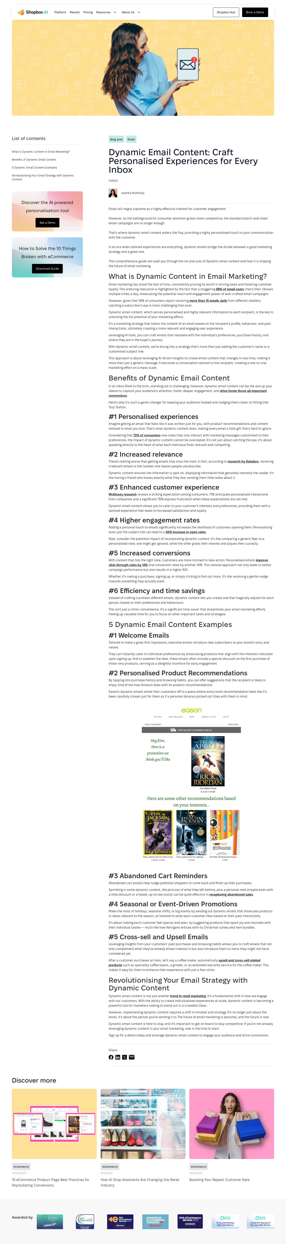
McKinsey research (123, 494)
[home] (33, 12)
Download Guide (47, 268)
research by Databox (243, 461)
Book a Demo (255, 12)
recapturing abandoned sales (231, 894)
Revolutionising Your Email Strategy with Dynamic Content (43, 177)
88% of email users (230, 289)
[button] (107, 12)
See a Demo (47, 222)
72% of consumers (146, 435)
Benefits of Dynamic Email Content (34, 159)
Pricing (88, 12)
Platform (60, 12)
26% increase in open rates (186, 532)
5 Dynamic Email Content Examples (34, 167)
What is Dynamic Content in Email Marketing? (41, 151)
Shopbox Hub (226, 12)
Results (75, 12)
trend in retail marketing (188, 996)
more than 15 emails (208, 300)
